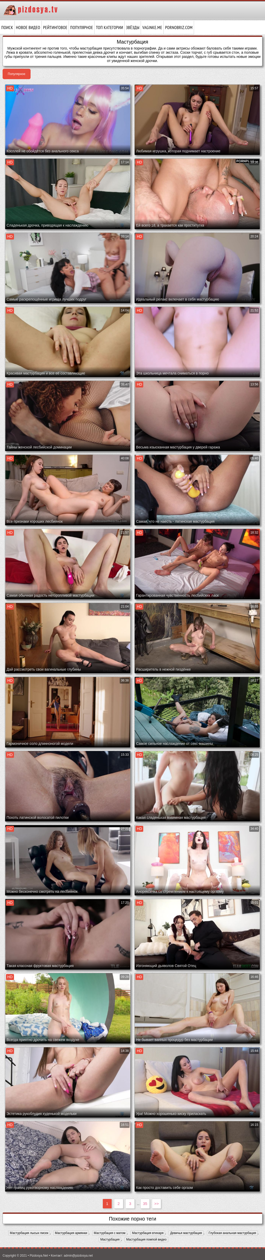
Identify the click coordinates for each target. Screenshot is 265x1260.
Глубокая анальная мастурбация (232, 1233)
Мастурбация (109, 1239)
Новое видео (28, 27)
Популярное (81, 27)
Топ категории (109, 27)
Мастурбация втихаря (148, 1233)
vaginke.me (152, 27)
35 (145, 1203)
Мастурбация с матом (109, 1233)
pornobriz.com (178, 27)
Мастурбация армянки (71, 1233)
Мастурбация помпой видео (146, 1239)
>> (156, 1203)
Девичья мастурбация (186, 1233)
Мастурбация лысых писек (29, 1233)
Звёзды (132, 27)
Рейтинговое (55, 27)
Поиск (7, 27)
